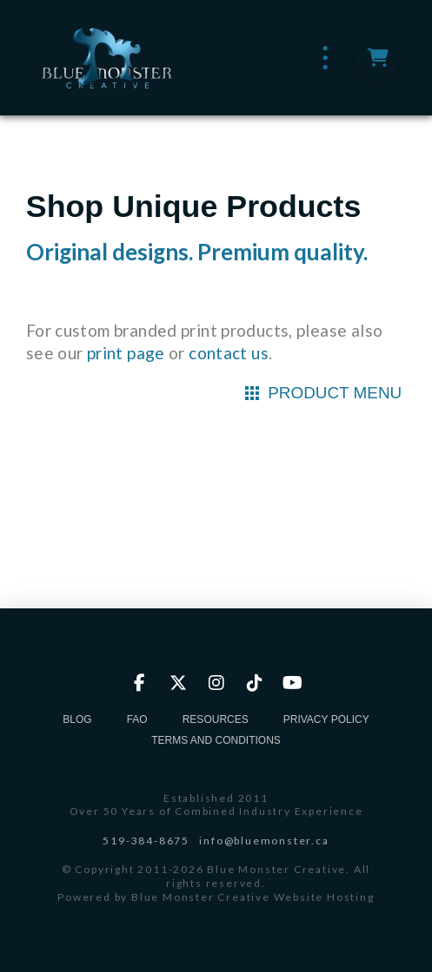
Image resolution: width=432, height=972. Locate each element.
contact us (229, 353)
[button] (325, 58)
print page (126, 353)
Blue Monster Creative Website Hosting (253, 896)
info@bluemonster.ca (264, 840)
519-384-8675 (146, 840)
